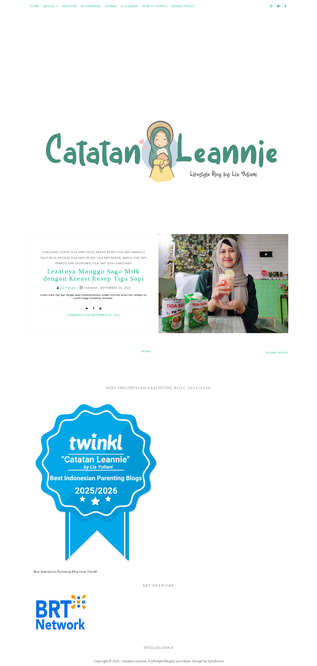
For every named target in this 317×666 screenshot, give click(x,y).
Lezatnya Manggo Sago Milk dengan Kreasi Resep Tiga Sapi (93, 275)
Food (90, 252)
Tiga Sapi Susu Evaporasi (112, 263)
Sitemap (111, 6)
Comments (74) (79, 315)
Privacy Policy (183, 6)
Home (34, 6)
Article (49, 6)
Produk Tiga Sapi (71, 258)
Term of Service (155, 6)
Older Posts (277, 353)
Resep (90, 258)
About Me (69, 6)
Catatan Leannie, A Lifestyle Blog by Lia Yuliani (156, 661)
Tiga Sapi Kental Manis (114, 258)
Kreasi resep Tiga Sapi (113, 252)
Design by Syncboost (208, 661)
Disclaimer (129, 6)
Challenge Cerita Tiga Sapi (63, 252)
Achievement (91, 6)
